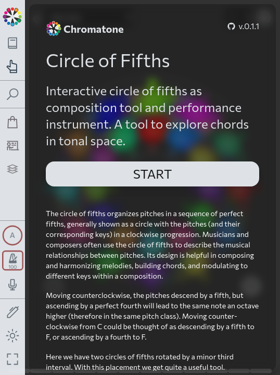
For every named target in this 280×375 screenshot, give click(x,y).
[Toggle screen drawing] (12, 312)
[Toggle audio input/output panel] (12, 284)
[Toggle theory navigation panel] (12, 43)
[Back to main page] (12, 15)
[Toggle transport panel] (12, 260)
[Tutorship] (12, 145)
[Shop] (12, 122)
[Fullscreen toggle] (12, 359)
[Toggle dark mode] (12, 335)
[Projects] (12, 169)
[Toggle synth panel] (12, 235)
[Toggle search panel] (12, 94)
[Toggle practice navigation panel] (12, 66)
